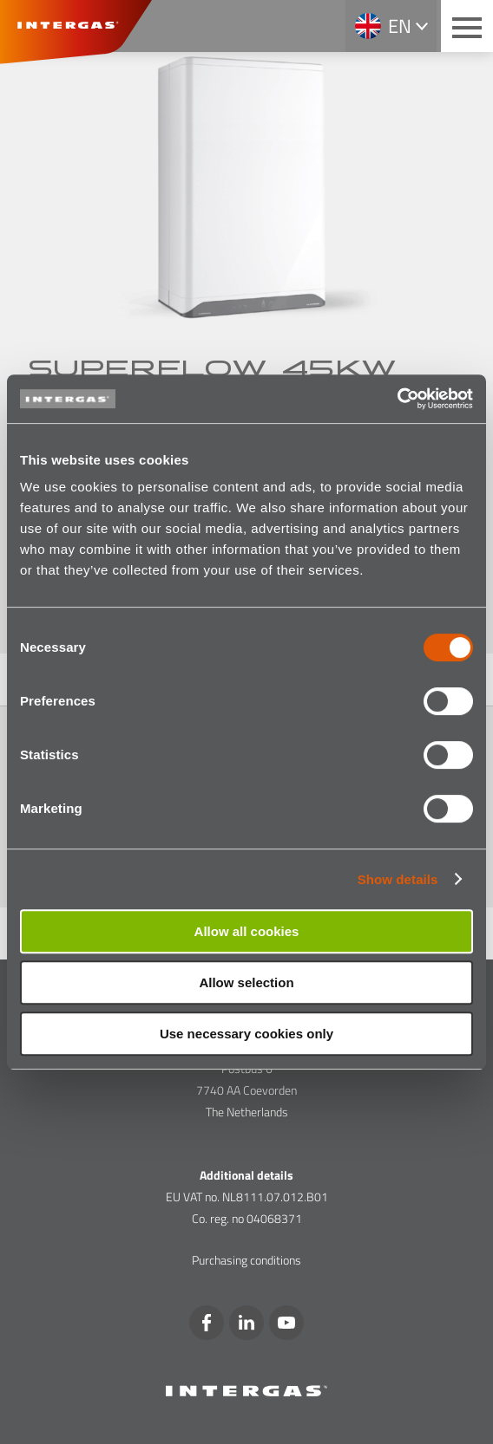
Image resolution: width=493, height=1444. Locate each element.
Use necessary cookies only (246, 1033)
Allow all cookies (246, 931)
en (399, 26)
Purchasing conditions (246, 1260)
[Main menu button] (467, 26)
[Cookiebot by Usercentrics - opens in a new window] (397, 398)
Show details (398, 879)
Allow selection (246, 982)
